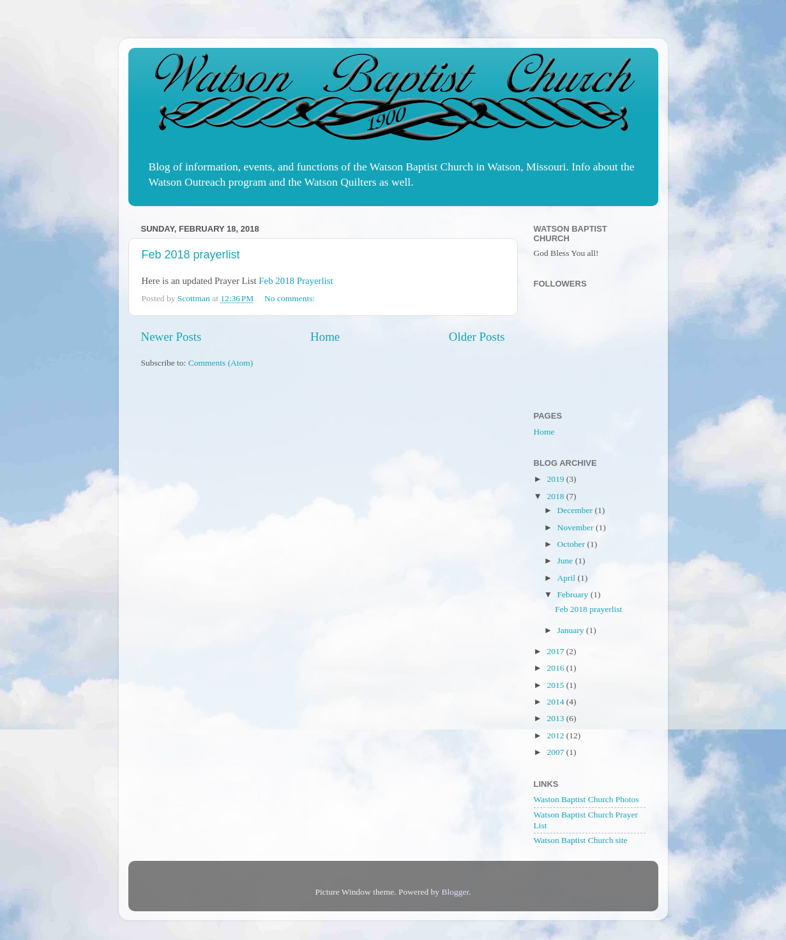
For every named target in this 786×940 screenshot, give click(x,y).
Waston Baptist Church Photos (586, 799)
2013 (556, 718)
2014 (556, 701)
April (567, 578)
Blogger (455, 892)
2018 (556, 496)
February (574, 594)
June (566, 560)
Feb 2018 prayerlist (191, 254)
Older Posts (477, 336)
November (576, 527)
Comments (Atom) (220, 363)
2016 (556, 668)
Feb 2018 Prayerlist (296, 281)
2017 (556, 651)
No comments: (290, 298)
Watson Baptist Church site (581, 840)
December (576, 510)
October (572, 544)
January (571, 630)
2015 (556, 685)
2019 (556, 479)
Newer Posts (171, 336)
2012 (556, 735)
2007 (556, 752)
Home (325, 336)
